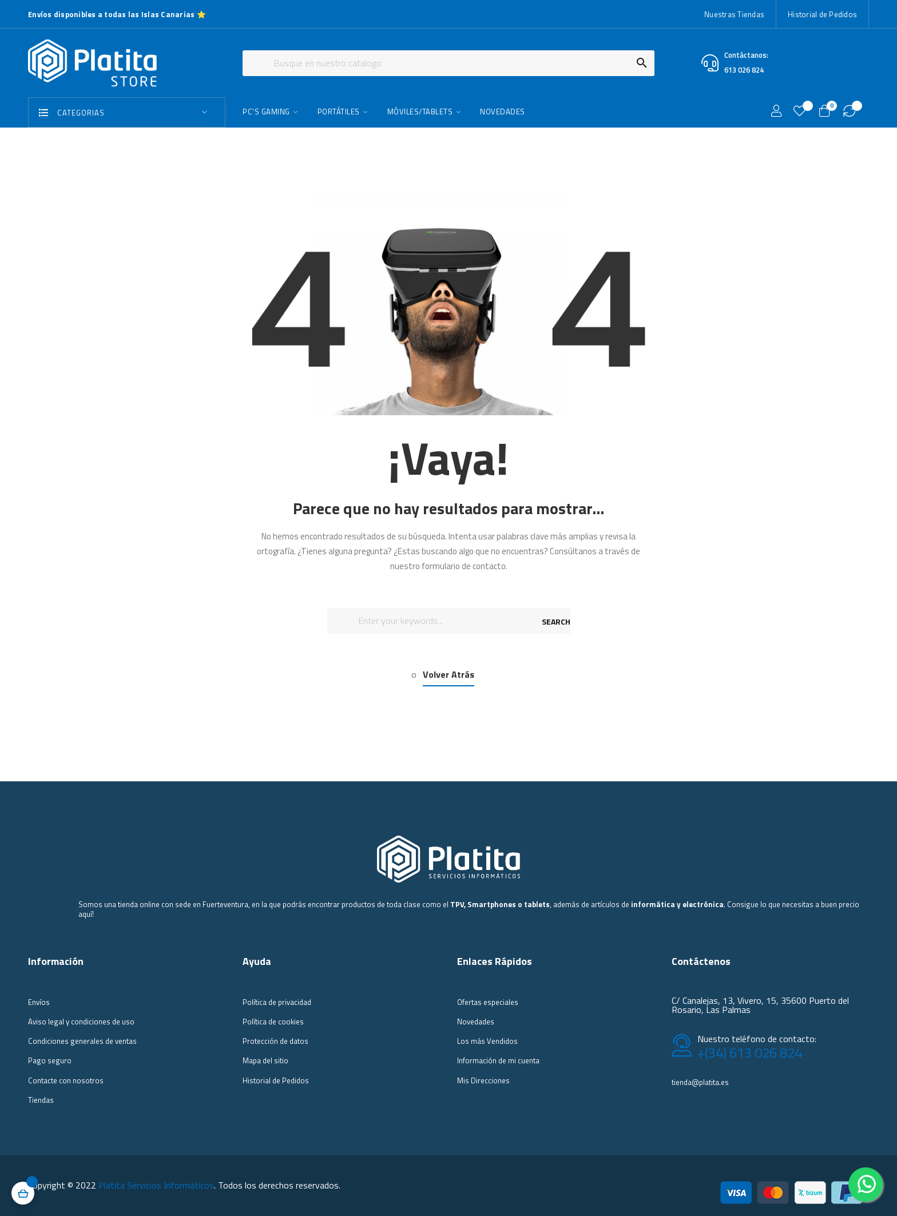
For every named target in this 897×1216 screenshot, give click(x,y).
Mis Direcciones (483, 1080)
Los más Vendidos (487, 1041)
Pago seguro (50, 1060)
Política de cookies (273, 1021)
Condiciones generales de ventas (82, 1041)
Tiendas (41, 1100)
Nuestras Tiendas (734, 14)
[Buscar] (448, 63)
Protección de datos (275, 1041)
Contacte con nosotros (66, 1080)
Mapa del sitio (265, 1060)
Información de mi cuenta (498, 1060)
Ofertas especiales (487, 1002)
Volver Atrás (448, 674)
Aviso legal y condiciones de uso (81, 1021)
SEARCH (556, 621)
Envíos (39, 1002)
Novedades (475, 1021)
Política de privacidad (277, 1002)
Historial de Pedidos (822, 14)
